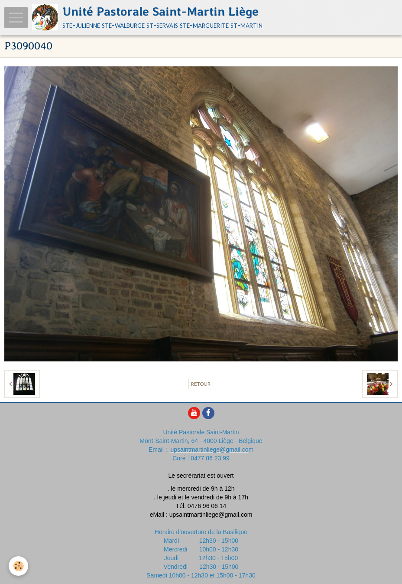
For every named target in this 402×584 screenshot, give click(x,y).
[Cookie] (18, 566)
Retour (201, 384)
